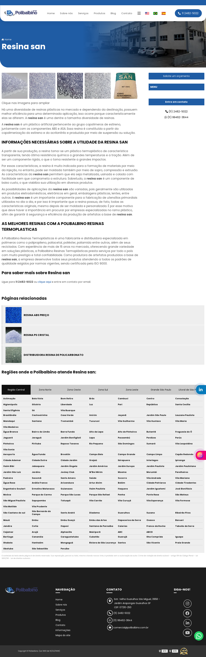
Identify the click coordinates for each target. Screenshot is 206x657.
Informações (63, 630)
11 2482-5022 (188, 13)
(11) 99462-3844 (176, 117)
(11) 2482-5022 (176, 111)
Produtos (99, 13)
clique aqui (44, 282)
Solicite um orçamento (176, 76)
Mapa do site (63, 635)
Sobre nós (66, 13)
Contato (126, 13)
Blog (113, 13)
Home (51, 13)
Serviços (83, 13)
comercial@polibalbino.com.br (127, 627)
